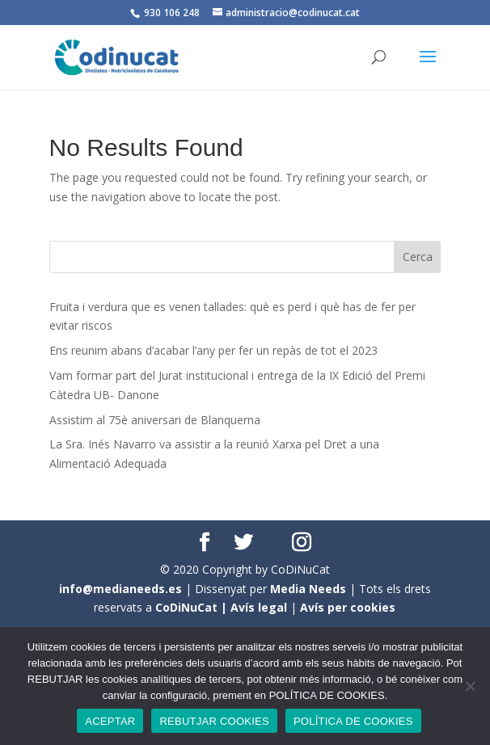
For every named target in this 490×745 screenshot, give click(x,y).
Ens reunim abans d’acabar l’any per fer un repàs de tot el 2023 (213, 350)
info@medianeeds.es (120, 588)
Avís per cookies (347, 607)
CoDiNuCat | (192, 607)
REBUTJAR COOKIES (213, 721)
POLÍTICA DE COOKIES (353, 721)
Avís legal (258, 607)
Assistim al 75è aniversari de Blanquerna (154, 419)
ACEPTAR (110, 721)
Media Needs (308, 588)
